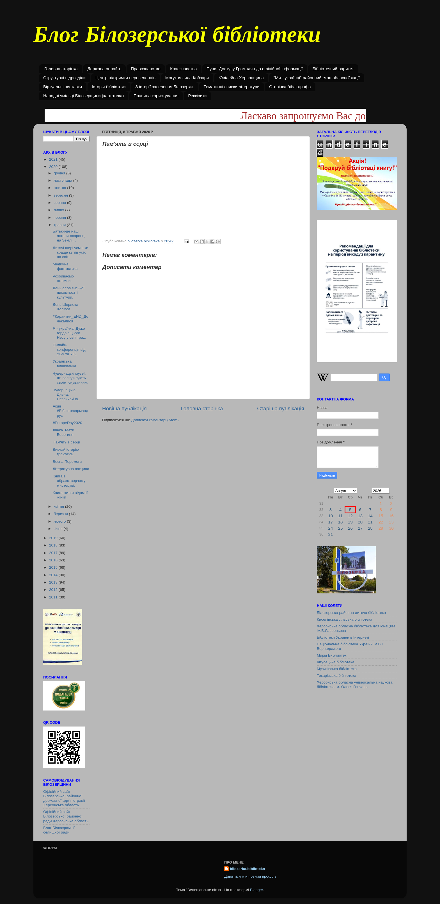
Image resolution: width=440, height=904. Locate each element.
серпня (60, 203)
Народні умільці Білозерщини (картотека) (83, 95)
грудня (60, 173)
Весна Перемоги (67, 461)
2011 (54, 597)
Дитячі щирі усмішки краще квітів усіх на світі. (70, 252)
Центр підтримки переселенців (125, 77)
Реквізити (197, 95)
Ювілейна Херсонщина (241, 77)
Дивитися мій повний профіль (250, 876)
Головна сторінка (61, 68)
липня (59, 210)
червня (60, 217)
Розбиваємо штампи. (63, 278)
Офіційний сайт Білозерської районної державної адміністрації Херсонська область (64, 798)
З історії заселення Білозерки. (164, 86)
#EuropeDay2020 (67, 423)
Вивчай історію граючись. (66, 451)
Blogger (256, 890)
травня (60, 225)
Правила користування (156, 95)
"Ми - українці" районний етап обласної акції (317, 77)
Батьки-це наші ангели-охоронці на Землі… (69, 235)
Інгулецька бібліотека (335, 662)
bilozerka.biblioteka (247, 869)
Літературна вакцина (71, 469)
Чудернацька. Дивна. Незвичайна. (66, 394)
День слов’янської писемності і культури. (68, 292)
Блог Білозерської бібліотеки (177, 37)
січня (58, 529)
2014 (54, 575)
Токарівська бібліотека (336, 675)
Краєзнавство (183, 68)
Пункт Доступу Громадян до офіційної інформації (255, 68)
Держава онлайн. (104, 68)
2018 (54, 545)
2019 (54, 538)
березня (61, 514)
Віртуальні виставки (62, 86)
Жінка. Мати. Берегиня (64, 432)
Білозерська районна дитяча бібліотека (351, 613)
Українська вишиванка (64, 363)
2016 (54, 560)
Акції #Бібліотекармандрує (70, 410)
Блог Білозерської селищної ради (59, 830)
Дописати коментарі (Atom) (154, 420)
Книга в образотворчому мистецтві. (69, 480)
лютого (60, 521)
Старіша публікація (280, 408)
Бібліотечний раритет (333, 68)
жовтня (60, 188)
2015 (54, 567)
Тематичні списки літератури (231, 86)
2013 (54, 582)
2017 (54, 553)
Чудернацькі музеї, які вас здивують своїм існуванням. (70, 377)
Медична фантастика (65, 266)
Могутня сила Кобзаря (187, 77)
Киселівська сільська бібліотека (344, 619)
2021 (54, 159)
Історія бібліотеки (109, 86)
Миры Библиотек (331, 655)
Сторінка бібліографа (290, 86)
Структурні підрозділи (64, 77)
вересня (61, 195)
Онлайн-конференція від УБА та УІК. (69, 349)
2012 (54, 590)
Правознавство (145, 68)
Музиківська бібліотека (337, 669)
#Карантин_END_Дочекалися (70, 318)
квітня (59, 506)
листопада (63, 180)
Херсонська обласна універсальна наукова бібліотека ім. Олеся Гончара (354, 684)
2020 (54, 167)
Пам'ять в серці (66, 442)
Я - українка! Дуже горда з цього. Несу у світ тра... (69, 333)
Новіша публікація (124, 408)
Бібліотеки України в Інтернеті (343, 637)
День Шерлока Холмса (65, 306)
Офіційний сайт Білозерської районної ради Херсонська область (65, 816)
